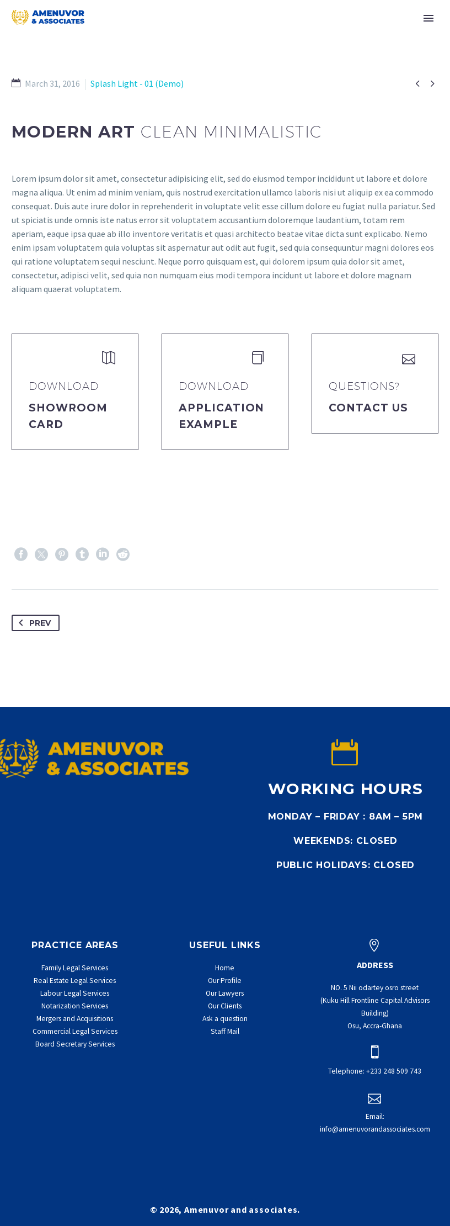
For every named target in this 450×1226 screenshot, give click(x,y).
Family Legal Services (74, 968)
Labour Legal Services (74, 993)
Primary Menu (428, 18)
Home (224, 968)
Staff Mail (225, 1031)
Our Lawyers (225, 993)
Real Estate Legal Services (75, 980)
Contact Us (368, 407)
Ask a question (225, 1018)
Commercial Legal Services (75, 1031)
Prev (32, 623)
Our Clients (225, 1006)
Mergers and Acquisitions (74, 1018)
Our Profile (225, 980)
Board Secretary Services (75, 1044)
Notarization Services (74, 1006)
